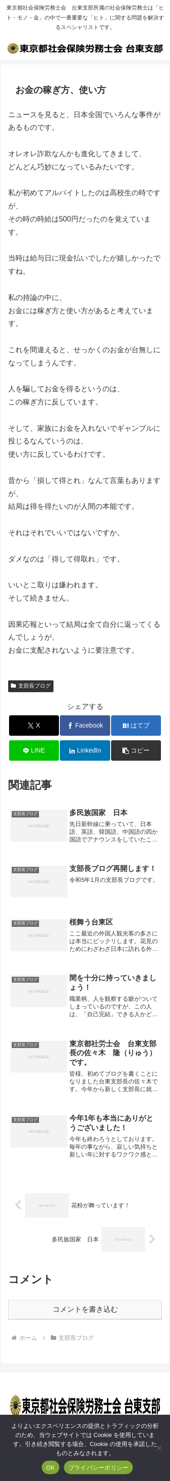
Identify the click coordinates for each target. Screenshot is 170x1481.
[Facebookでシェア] (85, 725)
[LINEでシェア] (34, 750)
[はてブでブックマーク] (136, 725)
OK (50, 1467)
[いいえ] (158, 1447)
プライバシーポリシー (98, 1467)
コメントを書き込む (85, 1309)
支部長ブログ (31, 686)
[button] (136, 750)
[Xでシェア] (34, 725)
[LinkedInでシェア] (85, 750)
